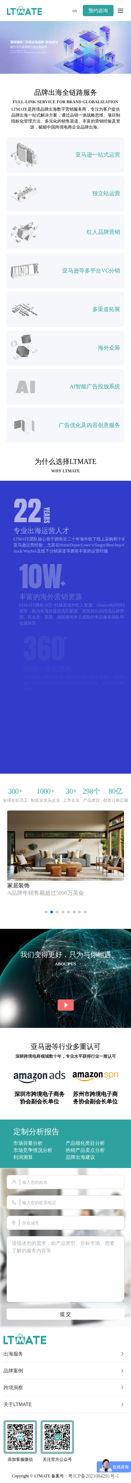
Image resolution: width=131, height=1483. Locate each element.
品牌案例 (64, 1370)
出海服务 (64, 1354)
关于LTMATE (64, 1404)
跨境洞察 (64, 1387)
